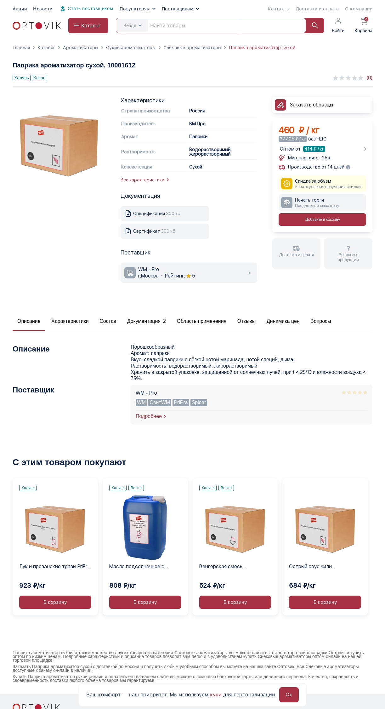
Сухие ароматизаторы (131, 47)
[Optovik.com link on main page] (37, 25)
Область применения (201, 321)
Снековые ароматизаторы (192, 47)
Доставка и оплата (317, 8)
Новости (42, 8)
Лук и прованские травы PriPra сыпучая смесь (54, 566)
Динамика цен (283, 321)
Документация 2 (146, 321)
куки (216, 695)
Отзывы (246, 321)
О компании (358, 8)
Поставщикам (180, 9)
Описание (29, 321)
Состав (107, 321)
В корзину (55, 602)
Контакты (279, 8)
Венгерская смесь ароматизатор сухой (223, 566)
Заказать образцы (311, 105)
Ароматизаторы (81, 47)
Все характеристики (145, 180)
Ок (289, 695)
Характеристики (70, 321)
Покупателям (137, 9)
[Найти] (312, 25)
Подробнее (149, 416)
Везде (132, 25)
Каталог (46, 47)
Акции (20, 8)
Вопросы (320, 321)
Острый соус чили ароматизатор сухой (313, 566)
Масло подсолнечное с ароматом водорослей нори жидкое (142, 566)
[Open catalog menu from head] (88, 25)
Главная (21, 47)
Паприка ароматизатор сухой (262, 47)
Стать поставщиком (86, 9)
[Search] (220, 25)
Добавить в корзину (322, 219)
